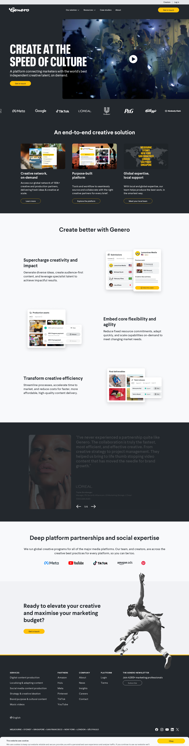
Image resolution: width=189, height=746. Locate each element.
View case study (83, 498)
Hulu (60, 682)
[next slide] (93, 506)
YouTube (63, 704)
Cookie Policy (101, 739)
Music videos (17, 704)
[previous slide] (78, 506)
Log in (176, 2)
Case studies (105, 10)
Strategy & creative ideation (25, 693)
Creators (166, 2)
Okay (171, 733)
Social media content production (28, 688)
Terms (104, 682)
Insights (83, 688)
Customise (171, 739)
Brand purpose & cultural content (28, 698)
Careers (83, 693)
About (118, 10)
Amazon (62, 677)
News (82, 682)
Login (104, 677)
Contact (83, 698)
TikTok (61, 698)
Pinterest (63, 693)
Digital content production (25, 677)
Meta (60, 688)
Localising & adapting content (26, 682)
